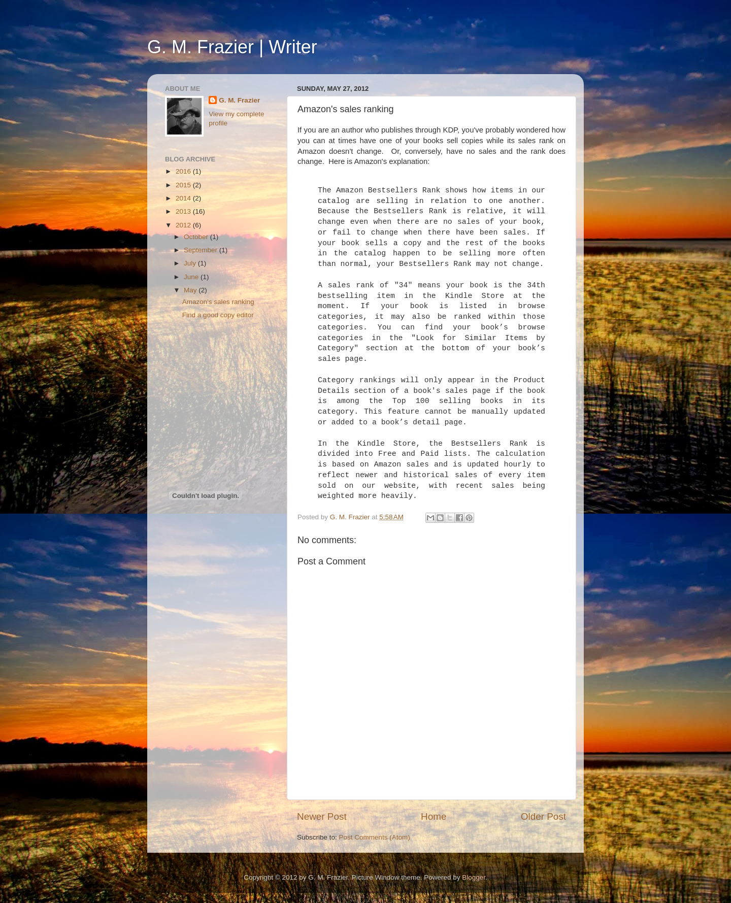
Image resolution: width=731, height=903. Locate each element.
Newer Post (322, 816)
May (191, 290)
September (201, 250)
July (191, 263)
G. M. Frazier (239, 100)
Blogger (473, 877)
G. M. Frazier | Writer (232, 47)
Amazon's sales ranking (218, 302)
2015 (184, 185)
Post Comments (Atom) (374, 837)
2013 (184, 211)
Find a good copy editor (218, 315)
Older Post (543, 816)
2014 (184, 198)
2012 (184, 225)
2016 (184, 171)
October (197, 237)
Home (433, 816)
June (192, 277)
